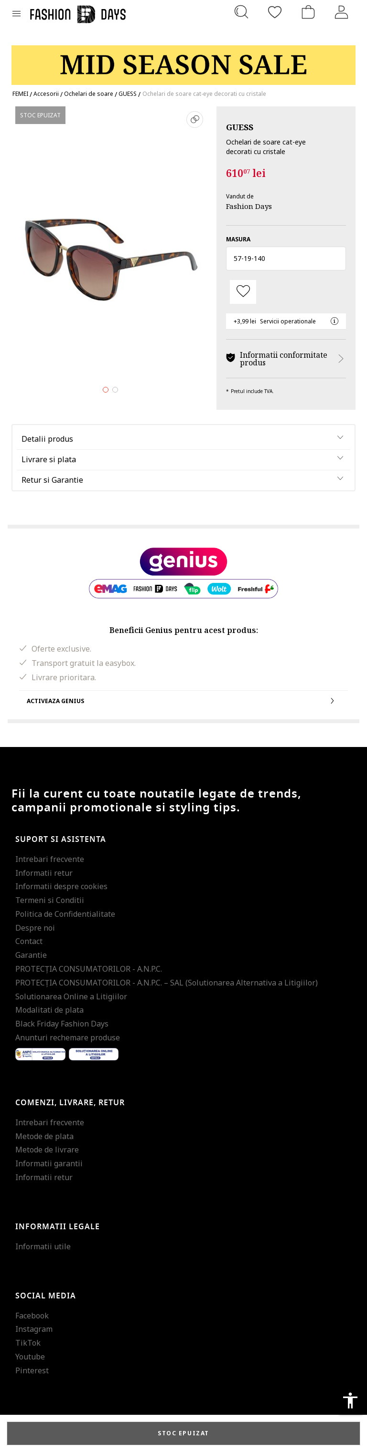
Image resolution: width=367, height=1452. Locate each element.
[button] (286, 258)
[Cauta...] (241, 12)
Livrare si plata (49, 459)
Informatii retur (44, 873)
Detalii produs (47, 439)
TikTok (28, 1343)
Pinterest (32, 1370)
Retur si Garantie (52, 480)
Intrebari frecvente (49, 859)
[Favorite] (274, 12)
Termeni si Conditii (49, 900)
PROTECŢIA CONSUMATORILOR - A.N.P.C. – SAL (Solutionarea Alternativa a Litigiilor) (166, 982)
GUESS (239, 127)
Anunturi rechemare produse (67, 1037)
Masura (238, 239)
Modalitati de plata (49, 1010)
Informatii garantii (49, 1163)
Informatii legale (57, 1227)
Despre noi (35, 928)
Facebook (32, 1315)
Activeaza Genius (183, 701)
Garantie (31, 955)
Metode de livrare (47, 1149)
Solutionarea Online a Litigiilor (71, 996)
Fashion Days (249, 206)
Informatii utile (43, 1246)
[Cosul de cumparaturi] (308, 12)
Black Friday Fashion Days (61, 1023)
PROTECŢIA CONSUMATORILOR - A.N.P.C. (88, 969)
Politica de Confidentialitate (65, 914)
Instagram (34, 1329)
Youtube (30, 1356)
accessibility (350, 1400)
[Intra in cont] (341, 12)
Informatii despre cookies (61, 886)
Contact (29, 941)
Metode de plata (44, 1136)
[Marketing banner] (183, 60)
